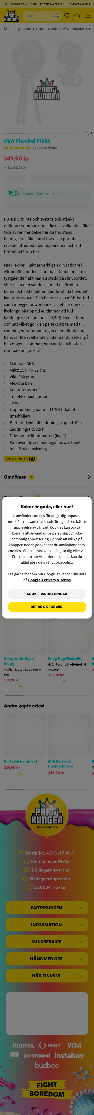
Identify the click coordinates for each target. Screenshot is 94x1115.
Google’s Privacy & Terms (49, 579)
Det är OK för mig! (47, 607)
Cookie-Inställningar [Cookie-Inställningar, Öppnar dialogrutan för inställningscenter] (47, 594)
